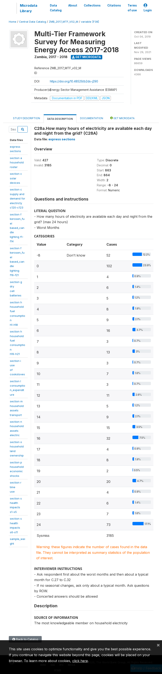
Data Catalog (56, 8)
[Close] (158, 644)
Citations (114, 5)
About (72, 5)
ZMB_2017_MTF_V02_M (63, 21)
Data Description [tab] (60, 118)
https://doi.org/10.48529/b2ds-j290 (74, 81)
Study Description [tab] (26, 118)
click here (80, 661)
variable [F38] (90, 21)
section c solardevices (16, 178)
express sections (61, 139)
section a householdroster (17, 162)
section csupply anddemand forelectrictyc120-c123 (17, 198)
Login (148, 8)
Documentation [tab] (91, 118)
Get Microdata (86, 57)
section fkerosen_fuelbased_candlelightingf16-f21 (17, 261)
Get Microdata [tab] (122, 118)
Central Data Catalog (32, 21)
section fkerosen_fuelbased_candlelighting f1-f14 (17, 228)
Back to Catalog (25, 639)
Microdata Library (28, 8)
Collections (92, 5)
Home (12, 21)
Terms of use (132, 8)
